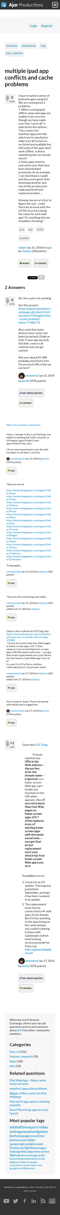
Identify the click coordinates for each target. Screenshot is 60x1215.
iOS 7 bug (41, 744)
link (23, 1151)
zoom (39, 1144)
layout (14, 1158)
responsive (30, 1158)
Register (46, 26)
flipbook (15, 1155)
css (22, 1148)
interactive (41, 1151)
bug (20, 1158)
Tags (43, 45)
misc (12, 1066)
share (31, 1168)
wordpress (24, 1161)
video (43, 1127)
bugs (48, 247)
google (14, 1168)
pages (13, 1162)
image (34, 1155)
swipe (30, 1151)
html (40, 1136)
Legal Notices (21, 1187)
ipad (21, 229)
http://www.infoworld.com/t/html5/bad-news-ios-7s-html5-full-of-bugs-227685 (28, 637)
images (42, 1148)
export (33, 1127)
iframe (14, 1148)
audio (41, 1155)
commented (17, 458)
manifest (24, 238)
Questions (11, 45)
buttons (16, 1136)
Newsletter (9, 1187)
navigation (39, 1131)
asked (22, 247)
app (30, 229)
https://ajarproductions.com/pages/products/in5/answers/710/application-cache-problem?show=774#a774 (34, 315)
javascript (17, 1144)
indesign (15, 1151)
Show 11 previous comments (23, 424)
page (26, 1136)
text (23, 1140)
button (15, 1140)
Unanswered (29, 45)
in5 (19, 1030)
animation (18, 1127)
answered (31, 375)
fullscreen (36, 1165)
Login (33, 26)
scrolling (23, 1168)
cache (40, 229)
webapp (16, 1131)
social (41, 1158)
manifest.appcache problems (28, 1088)
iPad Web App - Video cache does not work (28, 1082)
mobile (30, 1144)
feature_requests (21, 1056)
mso (34, 1136)
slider (31, 1140)
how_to (14, 1051)
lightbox (30, 1148)
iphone (25, 1155)
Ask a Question (14, 53)
